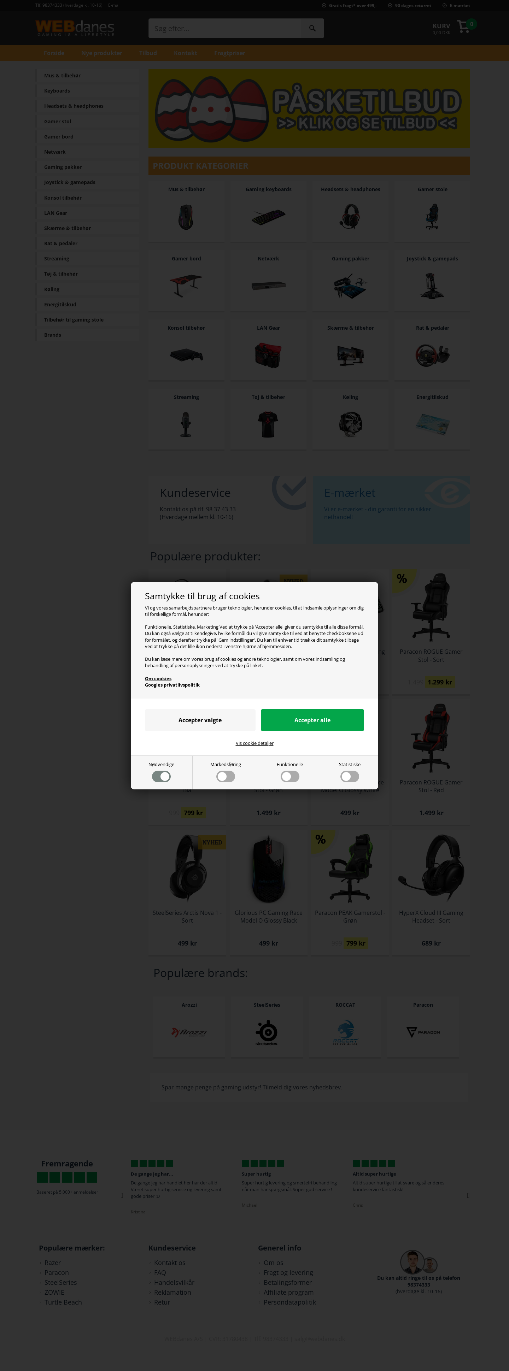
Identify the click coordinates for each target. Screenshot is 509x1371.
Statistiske (350, 771)
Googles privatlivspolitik (172, 685)
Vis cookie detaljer (255, 743)
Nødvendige (161, 771)
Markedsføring (225, 771)
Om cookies (158, 678)
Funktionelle (290, 771)
